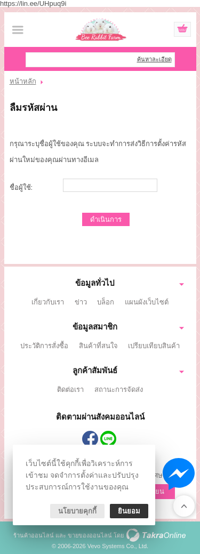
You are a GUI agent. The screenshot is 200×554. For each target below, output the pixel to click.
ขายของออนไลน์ (90, 535)
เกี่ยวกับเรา (47, 302)
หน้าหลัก (23, 81)
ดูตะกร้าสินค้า (182, 29)
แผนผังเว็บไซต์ (147, 302)
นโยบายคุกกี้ (77, 511)
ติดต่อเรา (70, 390)
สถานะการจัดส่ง (118, 390)
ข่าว (81, 302)
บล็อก (105, 302)
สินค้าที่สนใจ (98, 346)
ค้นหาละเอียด (154, 59)
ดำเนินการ (106, 219)
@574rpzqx (108, 439)
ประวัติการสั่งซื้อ (44, 346)
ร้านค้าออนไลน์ (33, 535)
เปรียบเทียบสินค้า (154, 346)
